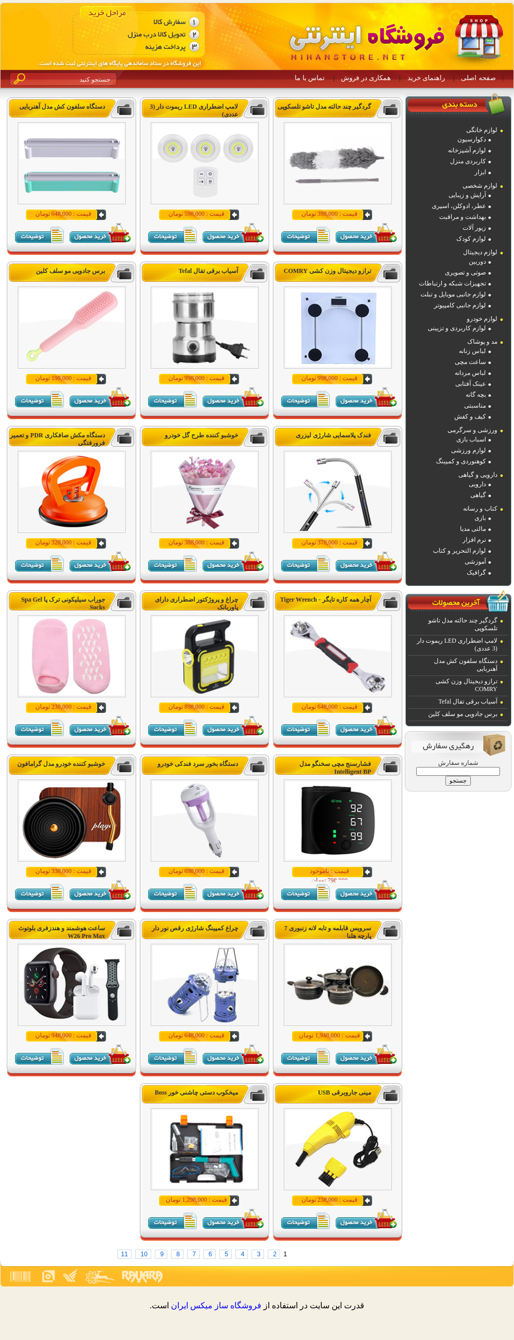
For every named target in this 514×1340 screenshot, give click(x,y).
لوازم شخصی (480, 185)
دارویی (477, 484)
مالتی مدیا (473, 528)
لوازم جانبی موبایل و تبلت (453, 294)
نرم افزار (474, 539)
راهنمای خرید (426, 78)
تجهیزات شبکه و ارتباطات (452, 283)
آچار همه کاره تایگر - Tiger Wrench (325, 599)
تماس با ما (310, 78)
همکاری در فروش (366, 78)
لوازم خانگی (481, 130)
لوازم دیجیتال (480, 252)
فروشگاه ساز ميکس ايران (216, 1305)
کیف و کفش (470, 416)
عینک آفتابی (470, 383)
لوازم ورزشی (468, 450)
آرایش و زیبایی (467, 195)
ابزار (480, 172)
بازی (480, 518)
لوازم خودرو (482, 318)
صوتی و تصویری (465, 272)
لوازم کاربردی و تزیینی (457, 328)
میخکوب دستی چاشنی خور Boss (196, 1092)
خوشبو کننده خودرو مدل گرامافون (61, 763)
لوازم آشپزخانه (467, 150)
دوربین (477, 261)
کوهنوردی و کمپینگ (461, 461)
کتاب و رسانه (480, 508)
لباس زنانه (472, 351)
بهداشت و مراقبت (462, 216)
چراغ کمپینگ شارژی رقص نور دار (195, 928)
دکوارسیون (471, 139)
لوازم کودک (471, 238)
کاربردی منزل (468, 161)
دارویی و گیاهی (477, 474)
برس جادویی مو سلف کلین (462, 714)
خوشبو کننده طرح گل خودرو (201, 435)
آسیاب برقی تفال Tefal (468, 701)
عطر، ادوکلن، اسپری (459, 206)
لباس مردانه (470, 372)
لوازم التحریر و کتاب (459, 550)
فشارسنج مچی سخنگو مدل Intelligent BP (335, 767)
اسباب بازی (471, 439)
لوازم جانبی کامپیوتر (460, 305)
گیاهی (478, 495)
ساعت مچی (470, 362)
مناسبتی (475, 405)
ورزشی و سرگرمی (472, 430)
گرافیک (476, 572)
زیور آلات (474, 227)
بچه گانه (476, 394)
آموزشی (475, 561)
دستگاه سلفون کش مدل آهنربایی (62, 106)
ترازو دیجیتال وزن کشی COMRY (327, 271)
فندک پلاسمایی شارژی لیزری (333, 435)
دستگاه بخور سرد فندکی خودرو (197, 763)
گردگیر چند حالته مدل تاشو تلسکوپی (324, 106)
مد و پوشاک (482, 341)
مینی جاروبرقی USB (344, 1092)
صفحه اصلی (478, 78)
